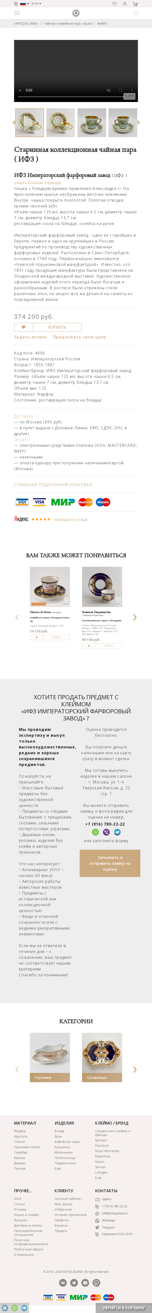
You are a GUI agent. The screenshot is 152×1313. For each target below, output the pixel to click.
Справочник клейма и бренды (112, 1133)
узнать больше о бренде (37, 182)
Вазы (58, 1136)
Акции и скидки (26, 1215)
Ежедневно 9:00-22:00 (113, 1234)
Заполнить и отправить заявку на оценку (110, 863)
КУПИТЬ (57, 327)
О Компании (24, 1255)
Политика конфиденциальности (31, 1242)
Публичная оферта (28, 1249)
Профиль (62, 1220)
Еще (58, 1168)
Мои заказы (64, 1204)
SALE (18, 1199)
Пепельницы (65, 1158)
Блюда (60, 1131)
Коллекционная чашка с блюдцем (101, 620)
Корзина (61, 1225)
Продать (61, 1231)
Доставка (23, 416)
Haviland (102, 1146)
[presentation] (17, 615)
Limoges (101, 1172)
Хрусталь (21, 1136)
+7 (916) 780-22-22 (105, 824)
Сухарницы (97, 1077)
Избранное (63, 1209)
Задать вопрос (30, 337)
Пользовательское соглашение (28, 1233)
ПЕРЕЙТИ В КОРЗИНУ (124, 1308)
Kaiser (100, 1162)
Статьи (19, 1204)
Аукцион (20, 1220)
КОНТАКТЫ (106, 1190)
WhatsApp (105, 1220)
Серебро (21, 1152)
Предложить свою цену (80, 337)
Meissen (101, 1140)
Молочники (64, 1152)
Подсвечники (65, 1163)
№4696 (102, 23)
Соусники (43, 1077)
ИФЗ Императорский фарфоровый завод (70, 175)
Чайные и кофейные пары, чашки (68, 23)
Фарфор (20, 1131)
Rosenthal (102, 1156)
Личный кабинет (68, 1199)
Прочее (20, 1168)
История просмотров (70, 1215)
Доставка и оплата (28, 1225)
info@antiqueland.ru (111, 1213)
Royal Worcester (107, 1151)
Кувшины (62, 1147)
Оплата (21, 439)
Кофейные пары (67, 1142)
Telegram (105, 1227)
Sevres (100, 1167)
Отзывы (20, 1209)
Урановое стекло (27, 1147)
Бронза (19, 1158)
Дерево (20, 1163)
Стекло (19, 1142)
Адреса (103, 1199)
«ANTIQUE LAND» (26, 23)
